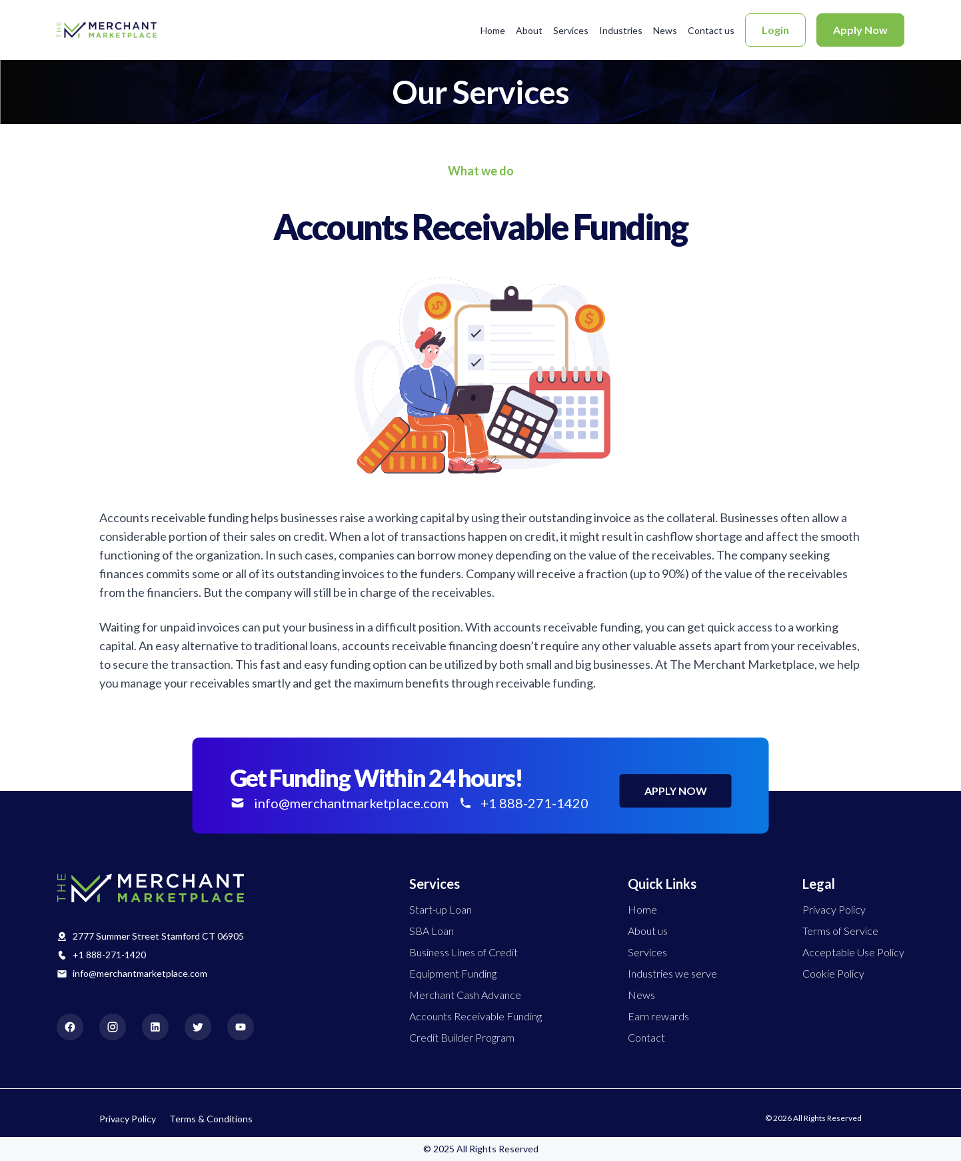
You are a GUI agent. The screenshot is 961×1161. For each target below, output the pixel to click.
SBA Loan (431, 930)
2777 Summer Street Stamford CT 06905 (158, 936)
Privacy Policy (834, 909)
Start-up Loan (440, 909)
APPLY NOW (675, 790)
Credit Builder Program (461, 1037)
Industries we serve (672, 973)
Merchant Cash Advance (465, 994)
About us (648, 930)
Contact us (711, 30)
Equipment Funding (452, 973)
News (665, 30)
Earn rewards (658, 1016)
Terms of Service (840, 930)
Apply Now (860, 29)
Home (492, 30)
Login (775, 29)
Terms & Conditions (211, 1118)
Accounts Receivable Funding (475, 1016)
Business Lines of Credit (463, 952)
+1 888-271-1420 (109, 954)
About (529, 30)
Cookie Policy (833, 973)
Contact (646, 1037)
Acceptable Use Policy (853, 952)
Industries (620, 30)
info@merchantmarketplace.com (140, 973)
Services (570, 30)
